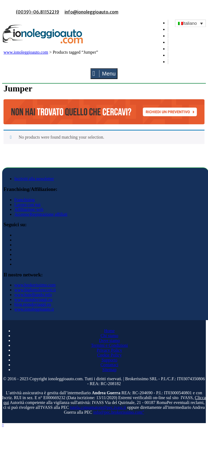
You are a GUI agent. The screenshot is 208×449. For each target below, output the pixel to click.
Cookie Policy (109, 355)
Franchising (24, 199)
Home (109, 330)
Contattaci (109, 364)
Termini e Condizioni (109, 345)
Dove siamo (109, 340)
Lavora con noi (27, 204)
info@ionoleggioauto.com (91, 12)
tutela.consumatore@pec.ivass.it (98, 407)
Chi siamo (109, 335)
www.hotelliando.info (33, 294)
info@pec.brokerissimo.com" (118, 412)
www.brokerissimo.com (35, 285)
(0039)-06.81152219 (37, 12)
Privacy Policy (109, 350)
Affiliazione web (28, 209)
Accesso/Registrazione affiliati (41, 214)
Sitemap (109, 369)
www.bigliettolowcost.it (35, 289)
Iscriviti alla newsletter (34, 178)
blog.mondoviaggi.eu (32, 304)
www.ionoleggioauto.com (26, 52)
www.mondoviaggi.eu (33, 299)
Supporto (110, 360)
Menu (104, 73)
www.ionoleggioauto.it (34, 309)
